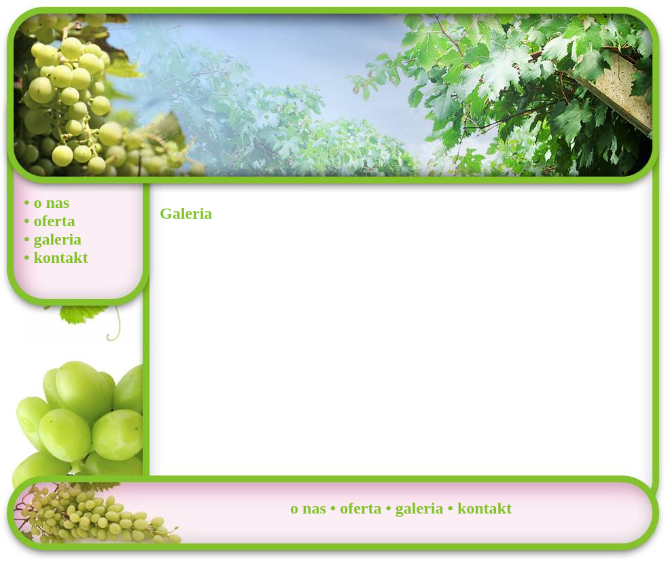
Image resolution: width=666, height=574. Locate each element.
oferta (54, 221)
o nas (51, 202)
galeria (57, 239)
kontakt (60, 257)
